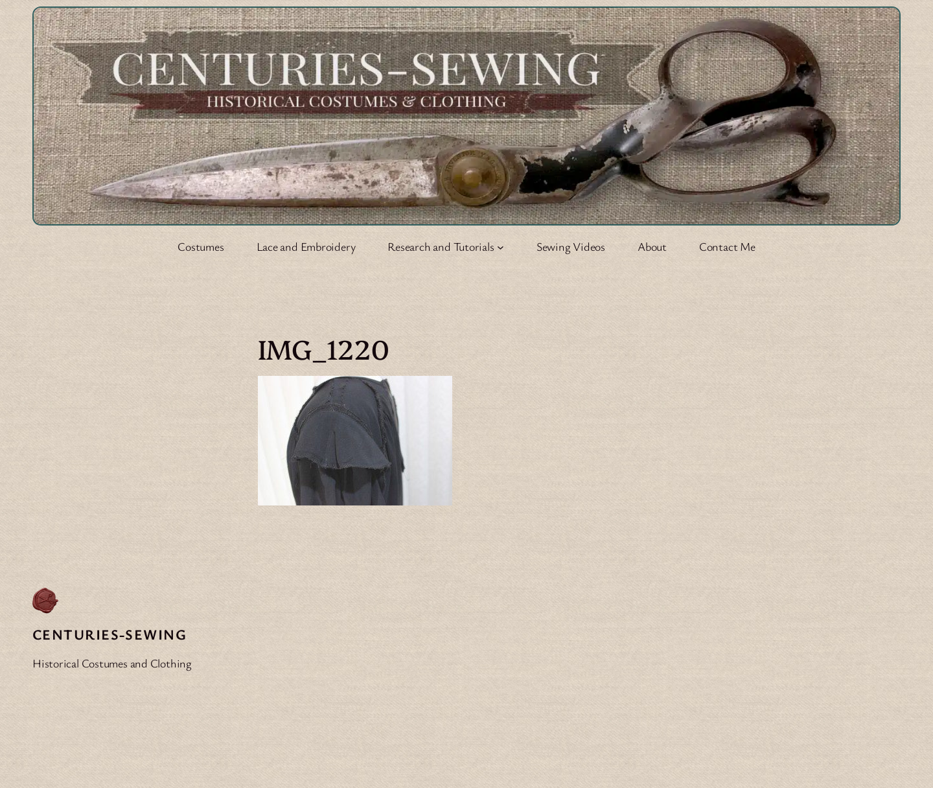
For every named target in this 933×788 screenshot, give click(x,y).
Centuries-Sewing (109, 634)
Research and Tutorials (440, 246)
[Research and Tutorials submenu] (500, 246)
